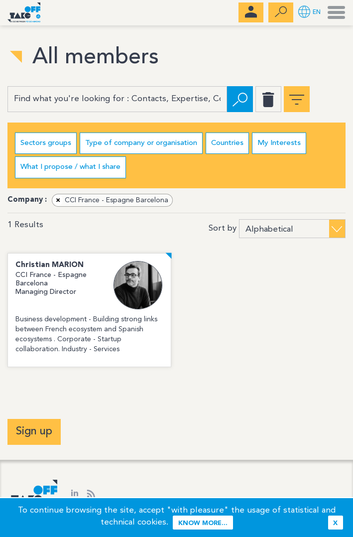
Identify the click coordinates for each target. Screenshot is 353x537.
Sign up (34, 431)
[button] (309, 12)
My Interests (279, 143)
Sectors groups (45, 143)
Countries (227, 143)
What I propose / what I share (70, 167)
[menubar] (250, 12)
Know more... (203, 523)
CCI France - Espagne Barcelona (110, 200)
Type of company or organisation (141, 143)
